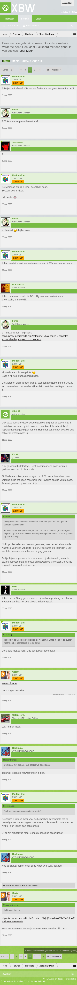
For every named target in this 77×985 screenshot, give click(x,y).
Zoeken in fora (13, 25)
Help (72, 974)
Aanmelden (67, 3)
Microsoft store (9, 683)
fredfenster (7, 885)
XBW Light (7, 974)
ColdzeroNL (18, 715)
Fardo (15, 109)
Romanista (18, 284)
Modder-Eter (18, 76)
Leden (38, 19)
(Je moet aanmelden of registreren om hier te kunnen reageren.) (50, 951)
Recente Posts (33, 25)
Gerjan (15, 672)
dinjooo (16, 411)
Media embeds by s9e (36, 981)
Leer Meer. (26, 50)
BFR (14, 586)
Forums (25, 19)
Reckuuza (17, 748)
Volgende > (56, 70)
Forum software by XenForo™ (13, 981)
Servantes (17, 142)
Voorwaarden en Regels (53, 979)
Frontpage (9, 19)
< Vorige (4, 70)
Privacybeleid (70, 979)
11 (48, 70)
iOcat (15, 454)
